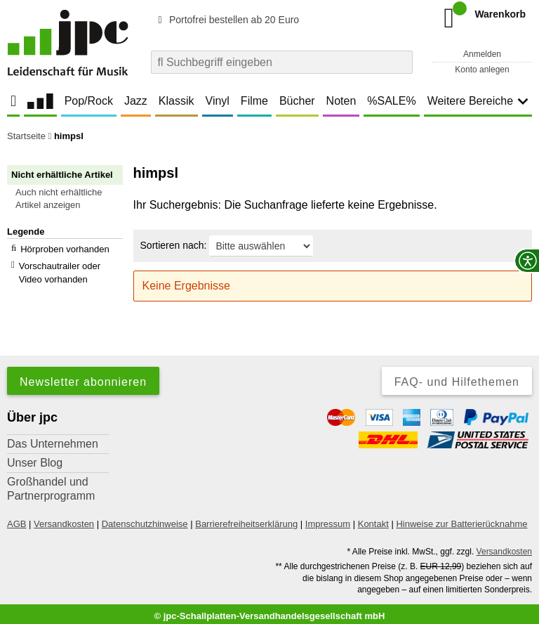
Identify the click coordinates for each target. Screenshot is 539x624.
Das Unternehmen (52, 439)
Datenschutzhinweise (145, 519)
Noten (341, 101)
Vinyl (217, 101)
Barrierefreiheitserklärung (246, 519)
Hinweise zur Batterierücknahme (461, 519)
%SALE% (391, 101)
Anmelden (482, 54)
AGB (16, 519)
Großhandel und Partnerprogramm (51, 484)
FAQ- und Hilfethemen (456, 377)
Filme (254, 101)
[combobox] (282, 62)
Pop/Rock (89, 101)
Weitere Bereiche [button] (477, 101)
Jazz (135, 101)
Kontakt (373, 519)
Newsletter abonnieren (83, 377)
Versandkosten (64, 519)
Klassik (176, 101)
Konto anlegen (482, 69)
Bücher (297, 101)
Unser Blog (34, 458)
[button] (71, 199)
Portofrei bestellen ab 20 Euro (226, 19)
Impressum (327, 519)
